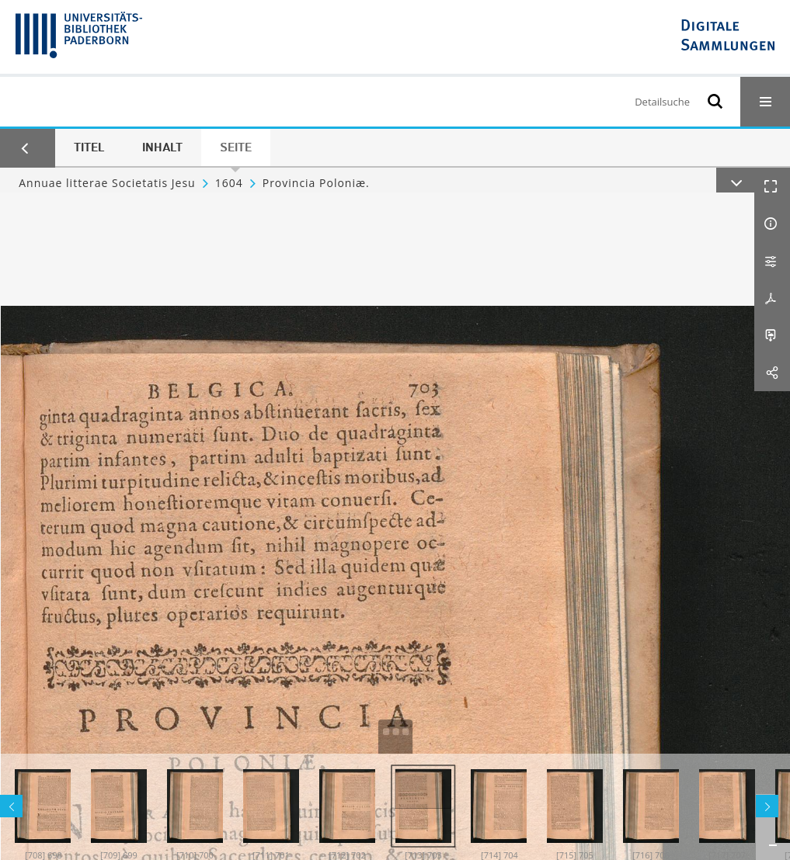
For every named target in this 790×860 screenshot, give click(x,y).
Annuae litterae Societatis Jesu (107, 182)
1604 (229, 182)
